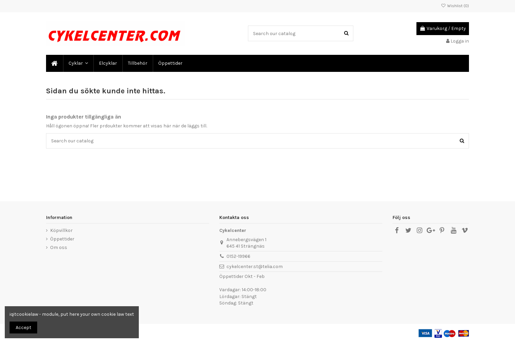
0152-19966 (238, 256)
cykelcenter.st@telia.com (254, 266)
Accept (23, 327)
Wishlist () (455, 5)
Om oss (58, 247)
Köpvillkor (61, 230)
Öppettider (62, 239)
